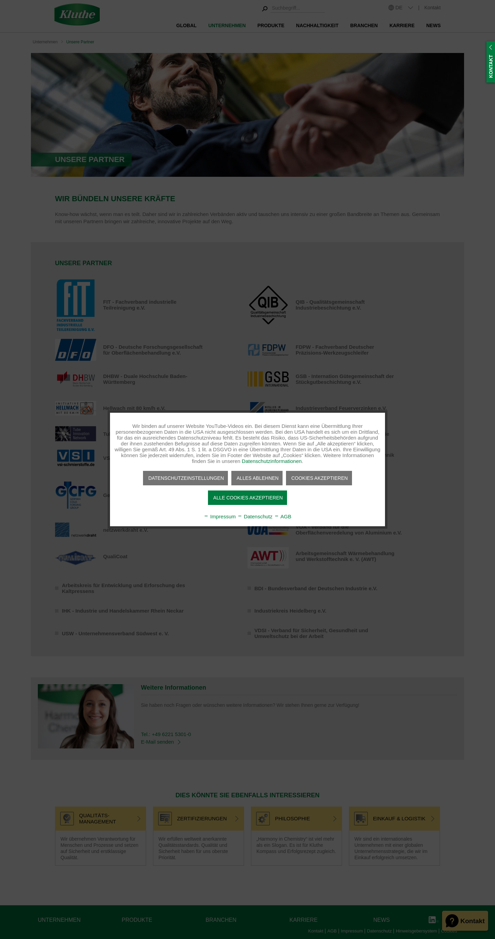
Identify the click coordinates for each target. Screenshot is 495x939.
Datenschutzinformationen (271, 461)
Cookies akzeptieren (319, 478)
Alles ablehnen (257, 478)
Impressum (219, 516)
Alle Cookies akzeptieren (248, 497)
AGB (283, 516)
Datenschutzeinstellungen (186, 478)
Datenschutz (255, 516)
